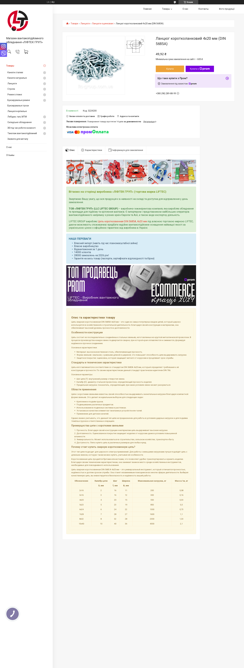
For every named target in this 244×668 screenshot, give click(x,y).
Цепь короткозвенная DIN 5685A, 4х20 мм (122, 221)
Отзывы (10, 155)
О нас (9, 147)
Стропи (11, 89)
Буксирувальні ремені (18, 100)
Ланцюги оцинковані (102, 23)
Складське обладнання (19, 122)
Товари (74, 23)
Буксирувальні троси (18, 105)
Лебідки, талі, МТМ (17, 116)
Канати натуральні (17, 78)
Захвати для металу (17, 139)
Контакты (204, 9)
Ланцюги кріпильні (17, 111)
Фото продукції (227, 9)
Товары (10, 65)
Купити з (200, 68)
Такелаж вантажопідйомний (22, 133)
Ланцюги (12, 83)
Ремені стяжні (14, 94)
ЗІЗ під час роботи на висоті (21, 128)
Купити (170, 69)
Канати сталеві (15, 72)
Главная (147, 9)
